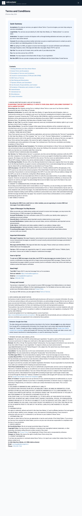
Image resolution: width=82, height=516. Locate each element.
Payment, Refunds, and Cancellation (21, 82)
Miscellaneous (15, 94)
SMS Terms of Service (17, 78)
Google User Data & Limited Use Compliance (25, 376)
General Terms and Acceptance (20, 71)
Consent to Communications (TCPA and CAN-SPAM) (26, 75)
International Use (16, 92)
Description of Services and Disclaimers (22, 73)
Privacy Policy (39, 289)
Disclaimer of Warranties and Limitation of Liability (25, 87)
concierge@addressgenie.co (24, 276)
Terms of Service (45, 292)
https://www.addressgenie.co (29, 273)
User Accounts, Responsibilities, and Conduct (24, 85)
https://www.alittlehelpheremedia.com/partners (21, 315)
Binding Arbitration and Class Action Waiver (23, 68)
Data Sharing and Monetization (20, 80)
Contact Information (16, 96)
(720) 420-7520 (19, 278)
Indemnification (15, 89)
